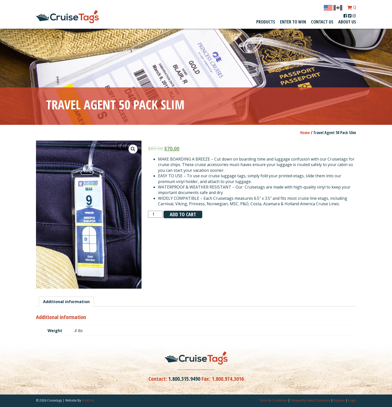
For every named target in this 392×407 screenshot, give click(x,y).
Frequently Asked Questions (310, 400)
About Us (347, 22)
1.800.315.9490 (184, 378)
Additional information (66, 301)
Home (305, 132)
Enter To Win (293, 22)
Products (265, 22)
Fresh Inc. (88, 400)
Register (339, 400)
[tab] (66, 302)
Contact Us (322, 22)
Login (352, 400)
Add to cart (183, 214)
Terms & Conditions (273, 400)
